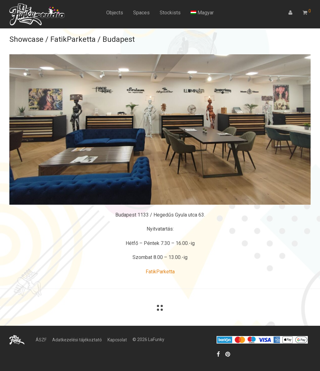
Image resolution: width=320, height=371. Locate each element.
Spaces (141, 13)
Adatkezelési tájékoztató (77, 339)
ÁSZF (41, 339)
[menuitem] (202, 12)
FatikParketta (160, 272)
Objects (114, 13)
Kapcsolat (117, 339)
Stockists (170, 13)
